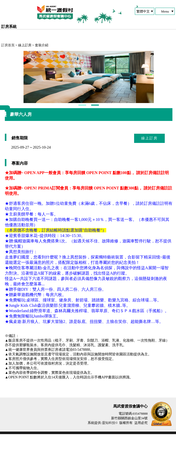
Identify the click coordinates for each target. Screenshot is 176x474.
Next (28, 97)
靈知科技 (108, 463)
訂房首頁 (8, 45)
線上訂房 (149, 178)
